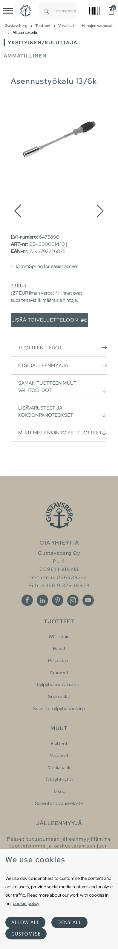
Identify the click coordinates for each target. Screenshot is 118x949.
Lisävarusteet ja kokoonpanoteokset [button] (62, 411)
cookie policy (26, 903)
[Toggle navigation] (8, 10)
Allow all (25, 922)
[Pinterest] (57, 600)
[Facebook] (27, 600)
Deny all (69, 922)
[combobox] (65, 11)
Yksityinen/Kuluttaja (42, 43)
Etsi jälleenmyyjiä (62, 365)
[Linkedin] (42, 600)
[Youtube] (88, 600)
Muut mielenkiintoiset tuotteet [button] (62, 432)
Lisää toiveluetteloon (49, 320)
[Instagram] (73, 600)
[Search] (46, 11)
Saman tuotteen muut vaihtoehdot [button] (62, 386)
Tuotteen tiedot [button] (62, 347)
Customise (26, 933)
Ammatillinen (25, 56)
